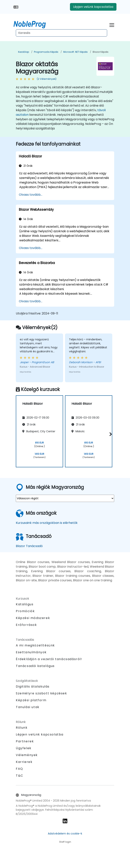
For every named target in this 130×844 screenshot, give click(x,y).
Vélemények (27, 755)
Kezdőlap (23, 51)
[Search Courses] (61, 33)
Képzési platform (31, 700)
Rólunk (22, 727)
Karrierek (24, 762)
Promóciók (25, 611)
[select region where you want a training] (65, 498)
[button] (110, 434)
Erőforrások (26, 625)
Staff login (65, 841)
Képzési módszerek (33, 618)
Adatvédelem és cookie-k (65, 833)
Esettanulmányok (31, 652)
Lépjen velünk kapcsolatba (93, 7)
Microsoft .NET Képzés (75, 51)
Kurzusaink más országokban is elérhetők (47, 523)
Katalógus (24, 604)
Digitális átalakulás (33, 686)
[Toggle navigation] (111, 24)
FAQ (19, 769)
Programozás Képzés (46, 51)
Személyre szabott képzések (41, 693)
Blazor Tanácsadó (29, 546)
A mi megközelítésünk (35, 645)
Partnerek (25, 741)
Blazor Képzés (100, 51)
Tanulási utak (27, 707)
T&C (19, 775)
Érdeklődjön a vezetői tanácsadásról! (49, 659)
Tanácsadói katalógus (35, 666)
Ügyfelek (23, 748)
